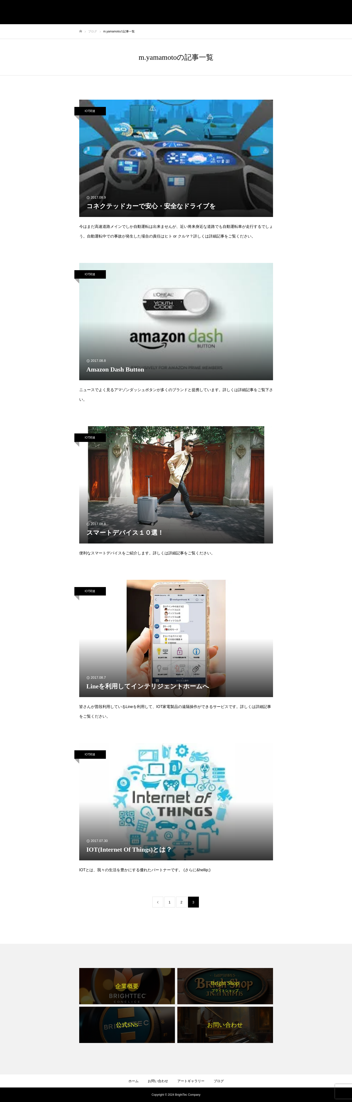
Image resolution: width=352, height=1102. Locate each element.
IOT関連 (90, 111)
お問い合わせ (158, 1081)
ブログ (219, 1081)
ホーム (133, 1081)
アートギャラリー (190, 1081)
